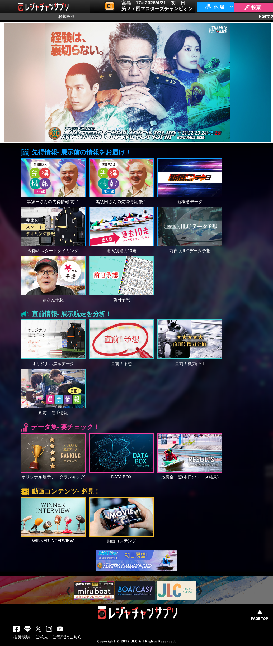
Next (200, 591)
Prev (69, 591)
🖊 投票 (252, 7)
